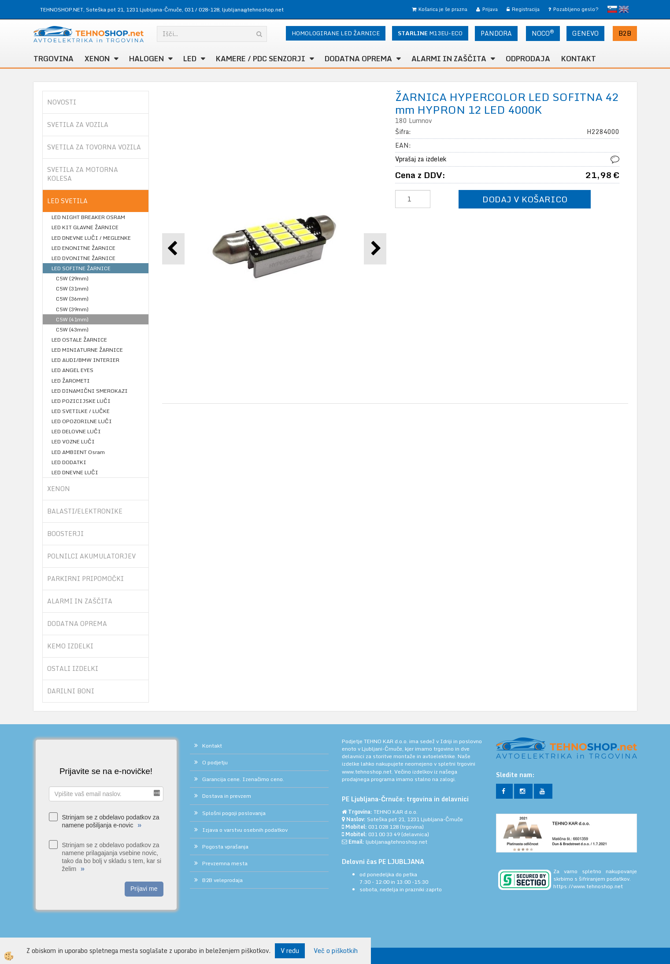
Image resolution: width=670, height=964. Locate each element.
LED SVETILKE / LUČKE (81, 411)
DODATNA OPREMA (358, 58)
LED (189, 58)
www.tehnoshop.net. (368, 771)
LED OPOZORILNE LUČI (82, 421)
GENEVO (585, 33)
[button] (375, 248)
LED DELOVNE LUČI (76, 431)
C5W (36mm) (72, 298)
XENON (97, 58)
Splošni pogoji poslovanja (234, 813)
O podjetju (215, 762)
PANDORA (496, 33)
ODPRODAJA (528, 58)
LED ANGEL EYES (72, 370)
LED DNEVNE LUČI (75, 472)
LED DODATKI (69, 462)
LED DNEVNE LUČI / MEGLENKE (91, 238)
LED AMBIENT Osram (78, 452)
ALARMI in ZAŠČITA (448, 58)
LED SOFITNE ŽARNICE (81, 268)
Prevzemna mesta (225, 863)
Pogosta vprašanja (225, 846)
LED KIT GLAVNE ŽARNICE (85, 227)
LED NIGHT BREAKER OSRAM (88, 217)
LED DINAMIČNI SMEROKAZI (90, 391)
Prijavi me (143, 888)
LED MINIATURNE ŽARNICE (87, 350)
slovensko (612, 9)
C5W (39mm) (72, 309)
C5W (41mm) (72, 319)
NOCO (543, 33)
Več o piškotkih (336, 950)
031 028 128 (383, 827)
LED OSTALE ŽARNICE (79, 339)
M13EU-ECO (430, 33)
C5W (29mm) (72, 278)
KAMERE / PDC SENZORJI (260, 58)
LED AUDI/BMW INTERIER (85, 360)
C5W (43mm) (72, 329)
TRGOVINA (53, 58)
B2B (624, 33)
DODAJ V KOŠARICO (524, 199)
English (624, 9)
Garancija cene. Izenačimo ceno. (243, 779)
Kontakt (578, 58)
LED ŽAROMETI (71, 380)
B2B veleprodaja (222, 880)
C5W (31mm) (72, 288)
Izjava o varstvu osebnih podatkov (245, 830)
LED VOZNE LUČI (73, 441)
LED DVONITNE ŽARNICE (83, 258)
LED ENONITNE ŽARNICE (83, 248)
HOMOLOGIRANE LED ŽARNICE (336, 33)
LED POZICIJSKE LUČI (81, 401)
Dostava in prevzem (226, 796)
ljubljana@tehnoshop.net (253, 9)
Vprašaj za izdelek (420, 159)
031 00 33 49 (384, 834)
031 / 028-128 (202, 9)
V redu (290, 950)
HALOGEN (146, 58)
